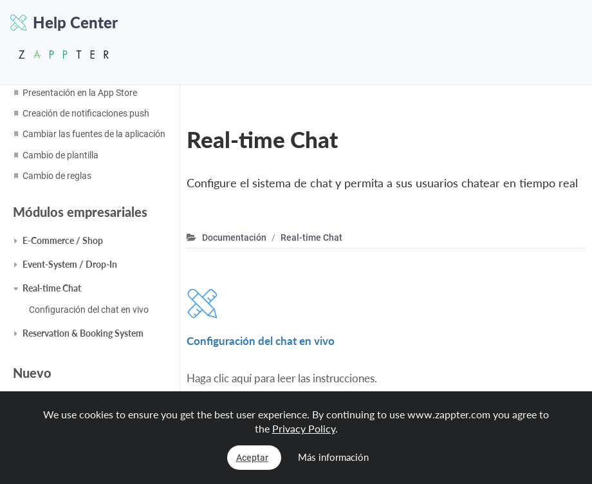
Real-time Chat (52, 288)
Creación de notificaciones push (86, 113)
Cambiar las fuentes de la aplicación (94, 134)
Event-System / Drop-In (70, 264)
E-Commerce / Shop (63, 240)
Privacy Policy (303, 428)
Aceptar (252, 457)
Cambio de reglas (57, 176)
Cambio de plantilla (60, 155)
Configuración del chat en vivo (89, 309)
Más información (333, 457)
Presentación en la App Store (80, 93)
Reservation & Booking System (83, 333)
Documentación (234, 237)
